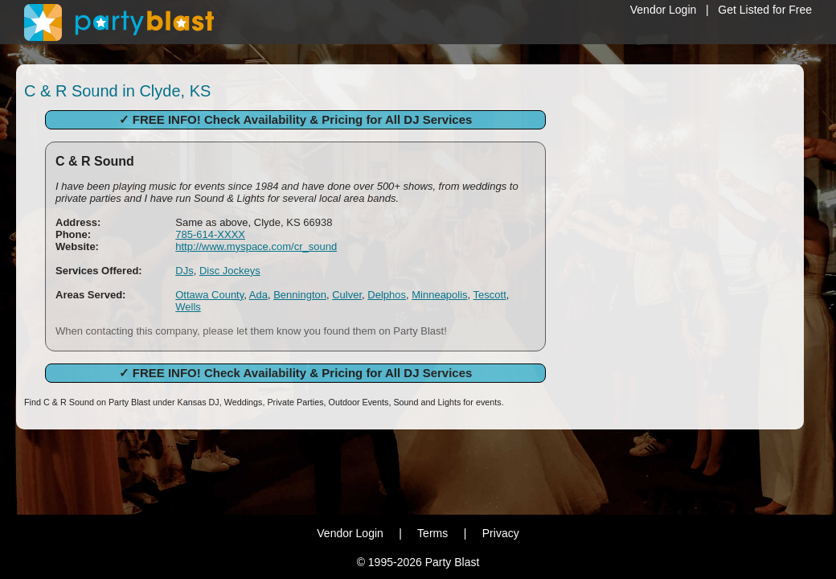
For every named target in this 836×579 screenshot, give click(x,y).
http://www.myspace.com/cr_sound (256, 246)
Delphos (386, 295)
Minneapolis (439, 295)
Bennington (299, 295)
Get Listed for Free (765, 9)
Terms (432, 533)
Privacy (500, 533)
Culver (347, 295)
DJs (184, 271)
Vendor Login (663, 9)
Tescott (489, 295)
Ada (258, 295)
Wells (188, 307)
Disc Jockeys (229, 271)
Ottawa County (209, 295)
